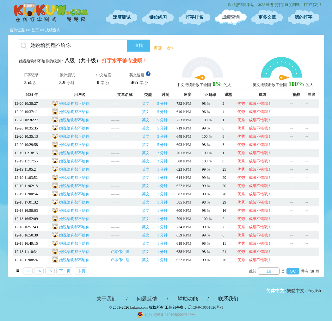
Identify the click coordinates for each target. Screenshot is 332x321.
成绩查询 (231, 17)
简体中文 (275, 290)
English (314, 290)
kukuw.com (139, 307)
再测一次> (163, 48)
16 (39, 271)
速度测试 (122, 17)
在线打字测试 (50, 12)
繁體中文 (295, 290)
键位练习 (158, 17)
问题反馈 (147, 298)
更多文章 (267, 17)
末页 (81, 271)
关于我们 (106, 298)
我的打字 (303, 17)
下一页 (65, 271)
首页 (35, 30)
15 (50, 271)
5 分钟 (162, 103)
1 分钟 (162, 169)
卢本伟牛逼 (120, 251)
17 (28, 271)
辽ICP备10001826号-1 (205, 307)
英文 (146, 103)
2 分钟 (162, 153)
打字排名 (194, 17)
